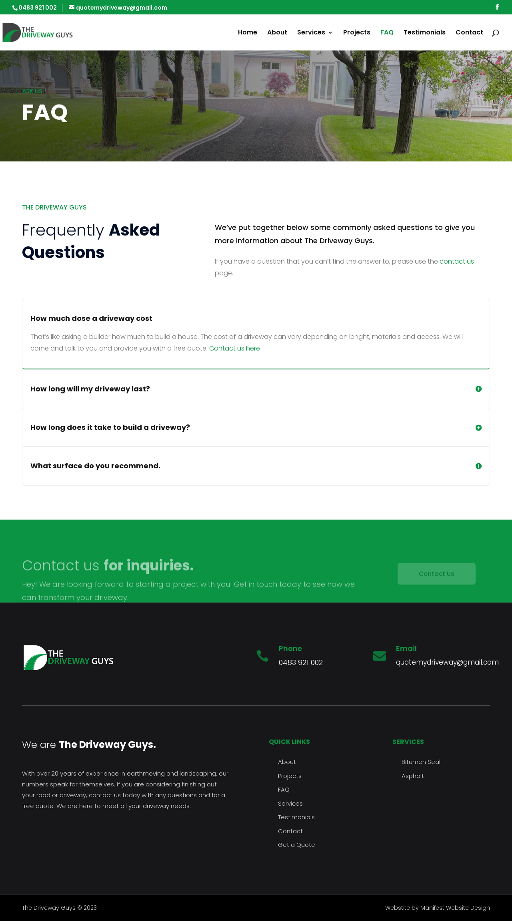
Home (247, 33)
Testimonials (425, 33)
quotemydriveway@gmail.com (447, 662)
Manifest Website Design (455, 908)
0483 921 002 (301, 662)
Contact (469, 33)
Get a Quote (296, 844)
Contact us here (234, 348)
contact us (457, 261)
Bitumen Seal (421, 762)
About (277, 33)
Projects (356, 33)
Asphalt (413, 776)
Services (311, 33)
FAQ (387, 33)
